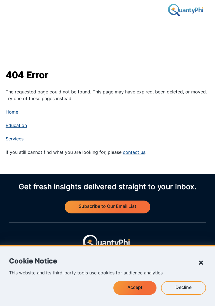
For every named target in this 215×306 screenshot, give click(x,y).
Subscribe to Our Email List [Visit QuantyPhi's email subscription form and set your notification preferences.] (107, 206)
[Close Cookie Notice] (201, 263)
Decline (183, 288)
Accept (134, 288)
